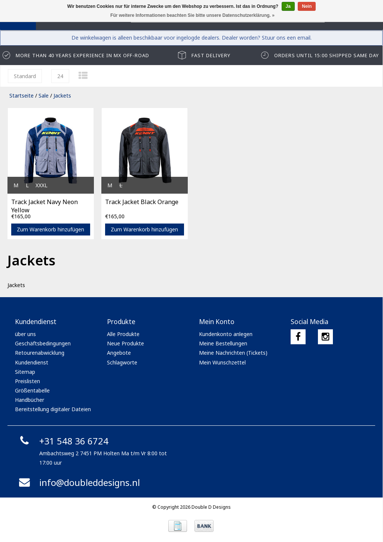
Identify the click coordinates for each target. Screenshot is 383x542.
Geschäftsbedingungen (43, 343)
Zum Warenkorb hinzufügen (50, 229)
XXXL (42, 185)
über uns (25, 334)
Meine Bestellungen (223, 343)
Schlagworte (122, 362)
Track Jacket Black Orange (141, 202)
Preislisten (27, 381)
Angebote (119, 352)
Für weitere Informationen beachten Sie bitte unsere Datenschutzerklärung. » (192, 15)
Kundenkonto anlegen (225, 334)
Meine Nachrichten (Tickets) (233, 352)
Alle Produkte (123, 334)
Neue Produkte (125, 343)
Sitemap (25, 371)
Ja (288, 6)
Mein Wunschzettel (222, 362)
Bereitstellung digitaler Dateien (53, 409)
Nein (307, 6)
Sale (44, 95)
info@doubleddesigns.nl (78, 482)
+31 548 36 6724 (62, 441)
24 (60, 76)
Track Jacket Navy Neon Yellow (44, 205)
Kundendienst (31, 362)
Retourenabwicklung (39, 352)
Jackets (62, 95)
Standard (25, 76)
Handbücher (29, 399)
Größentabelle (32, 390)
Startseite (21, 95)
